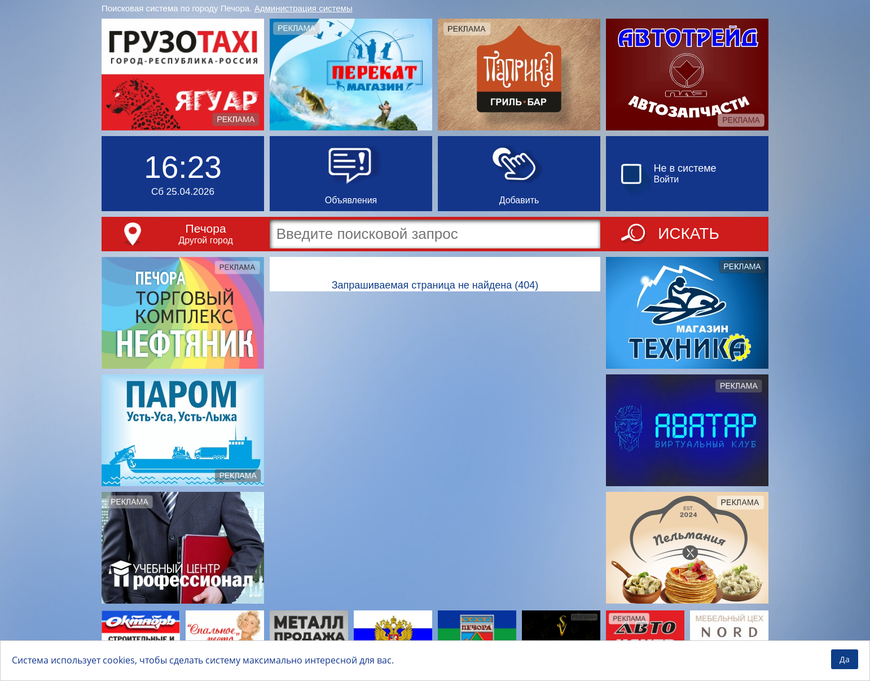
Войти (666, 179)
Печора (206, 228)
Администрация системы (303, 8)
